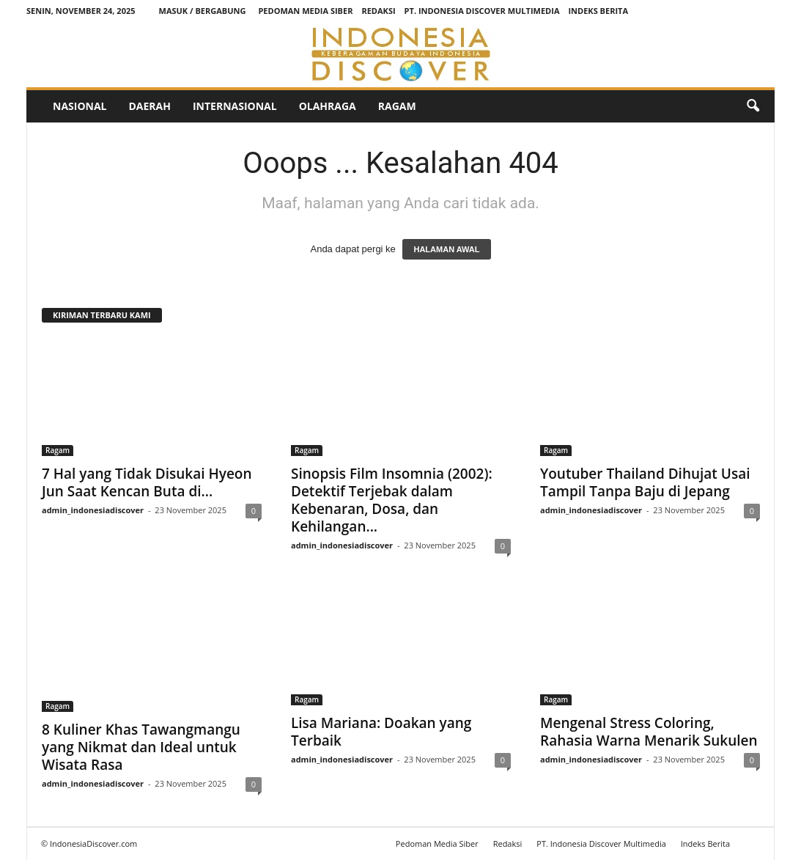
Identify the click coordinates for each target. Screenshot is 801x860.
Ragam (397, 106)
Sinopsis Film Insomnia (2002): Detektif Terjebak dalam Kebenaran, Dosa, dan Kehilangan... (391, 500)
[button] (753, 106)
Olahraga (327, 106)
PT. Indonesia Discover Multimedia (482, 10)
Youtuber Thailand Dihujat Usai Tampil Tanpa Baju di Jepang (645, 482)
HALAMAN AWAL (446, 249)
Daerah (149, 106)
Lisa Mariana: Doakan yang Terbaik (381, 731)
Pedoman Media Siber (305, 10)
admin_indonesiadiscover (93, 509)
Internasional (235, 106)
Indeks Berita (598, 10)
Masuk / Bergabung (202, 10)
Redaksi (378, 10)
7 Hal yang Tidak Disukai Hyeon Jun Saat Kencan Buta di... (147, 482)
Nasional (79, 106)
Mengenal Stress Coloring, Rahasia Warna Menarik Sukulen (649, 731)
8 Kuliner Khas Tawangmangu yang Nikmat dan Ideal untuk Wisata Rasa (141, 747)
